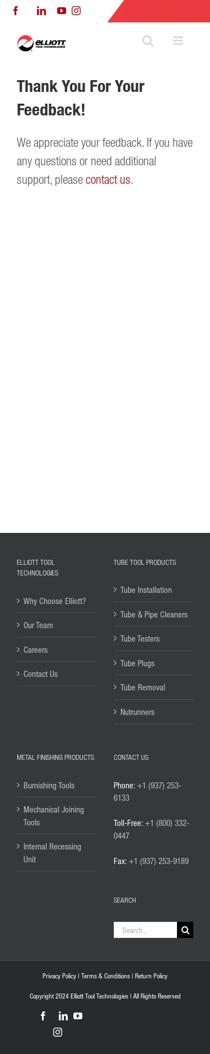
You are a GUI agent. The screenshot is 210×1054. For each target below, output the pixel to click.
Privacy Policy (59, 976)
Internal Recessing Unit (52, 852)
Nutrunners (137, 712)
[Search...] (146, 930)
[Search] (185, 930)
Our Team (38, 625)
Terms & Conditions (105, 976)
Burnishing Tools (49, 785)
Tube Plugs (137, 663)
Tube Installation (146, 589)
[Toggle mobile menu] (179, 41)
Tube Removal (142, 687)
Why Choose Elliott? (55, 601)
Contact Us (41, 673)
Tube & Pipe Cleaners (154, 614)
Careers (36, 649)
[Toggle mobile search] (147, 41)
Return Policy (151, 976)
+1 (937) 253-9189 (159, 861)
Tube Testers (140, 638)
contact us (108, 179)
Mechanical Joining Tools (54, 815)
